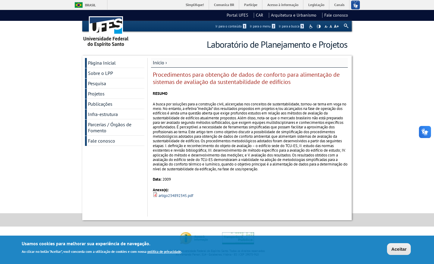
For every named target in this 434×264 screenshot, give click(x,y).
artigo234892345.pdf (176, 195)
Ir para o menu (262, 26)
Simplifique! (195, 4)
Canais (339, 4)
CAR (261, 15)
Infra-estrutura (103, 114)
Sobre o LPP (100, 73)
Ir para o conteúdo (230, 26)
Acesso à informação (282, 4)
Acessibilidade (311, 26)
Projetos (96, 94)
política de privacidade (164, 252)
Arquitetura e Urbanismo (295, 15)
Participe (250, 4)
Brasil (90, 5)
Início (158, 63)
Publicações (100, 104)
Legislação (316, 4)
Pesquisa (97, 83)
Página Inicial (102, 63)
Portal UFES (239, 15)
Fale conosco (336, 15)
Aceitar (399, 249)
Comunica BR (224, 4)
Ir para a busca (291, 26)
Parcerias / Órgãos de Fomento (109, 127)
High (318, 26)
